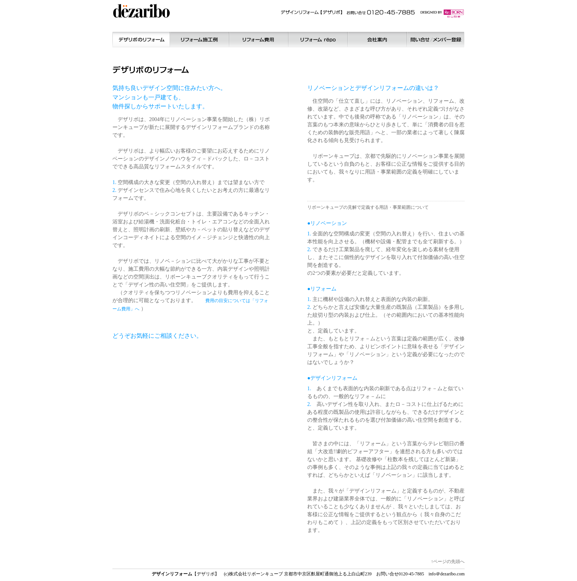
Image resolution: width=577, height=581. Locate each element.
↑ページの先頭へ (448, 561)
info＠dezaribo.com (447, 574)
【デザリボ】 (185, 574)
